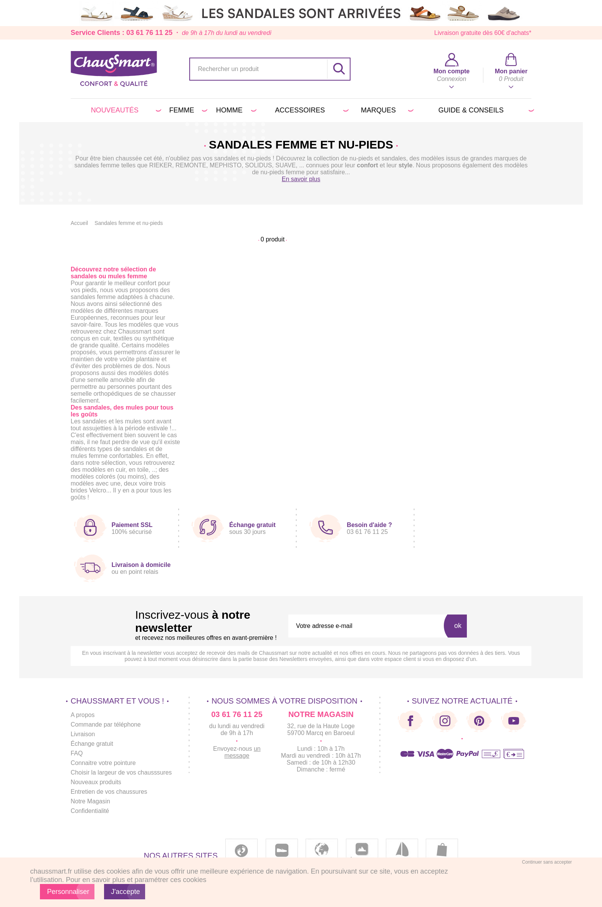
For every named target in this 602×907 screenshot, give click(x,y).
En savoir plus (301, 179)
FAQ (77, 753)
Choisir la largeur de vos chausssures (122, 772)
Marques (386, 110)
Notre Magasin (91, 801)
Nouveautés (125, 110)
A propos (83, 715)
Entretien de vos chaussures (109, 791)
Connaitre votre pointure (104, 763)
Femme (187, 110)
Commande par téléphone (106, 724)
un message (244, 752)
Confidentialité (90, 811)
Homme (235, 110)
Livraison (83, 734)
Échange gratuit (92, 743)
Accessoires (310, 110)
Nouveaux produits (96, 782)
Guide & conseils (484, 110)
